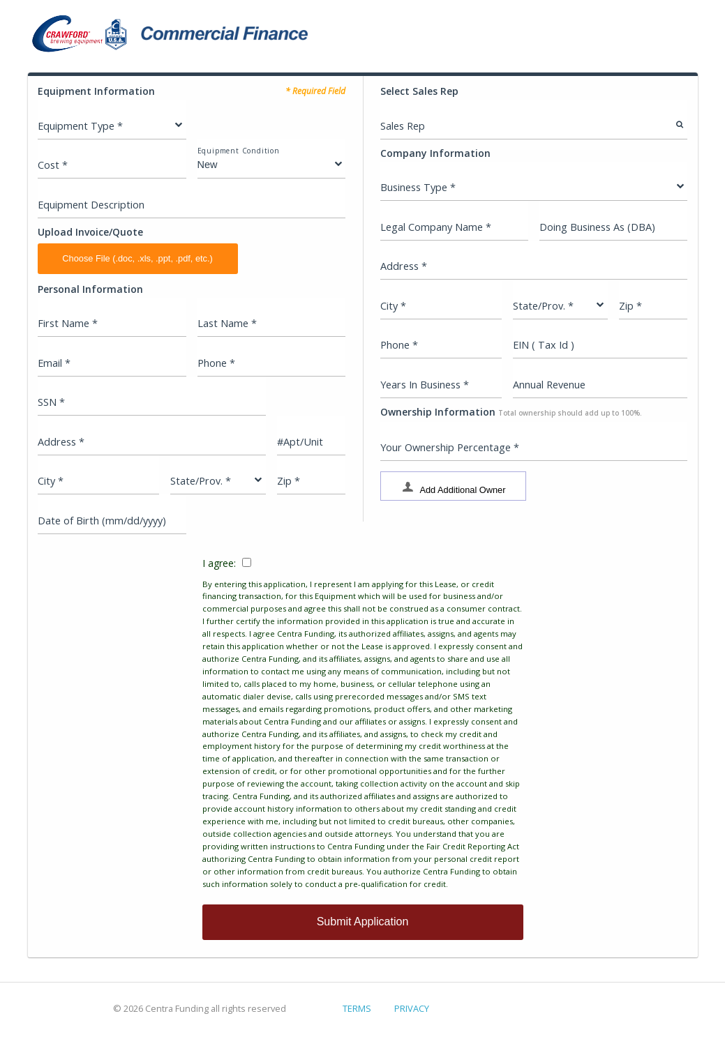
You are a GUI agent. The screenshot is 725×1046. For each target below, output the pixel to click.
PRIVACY (411, 1008)
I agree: (362, 723)
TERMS (357, 1008)
